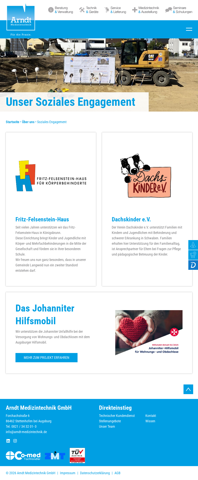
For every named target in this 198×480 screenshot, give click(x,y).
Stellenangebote (110, 421)
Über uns (28, 122)
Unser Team (107, 426)
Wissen (150, 421)
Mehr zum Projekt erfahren (46, 358)
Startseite (12, 122)
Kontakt (150, 416)
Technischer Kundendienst (117, 416)
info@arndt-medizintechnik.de (26, 432)
